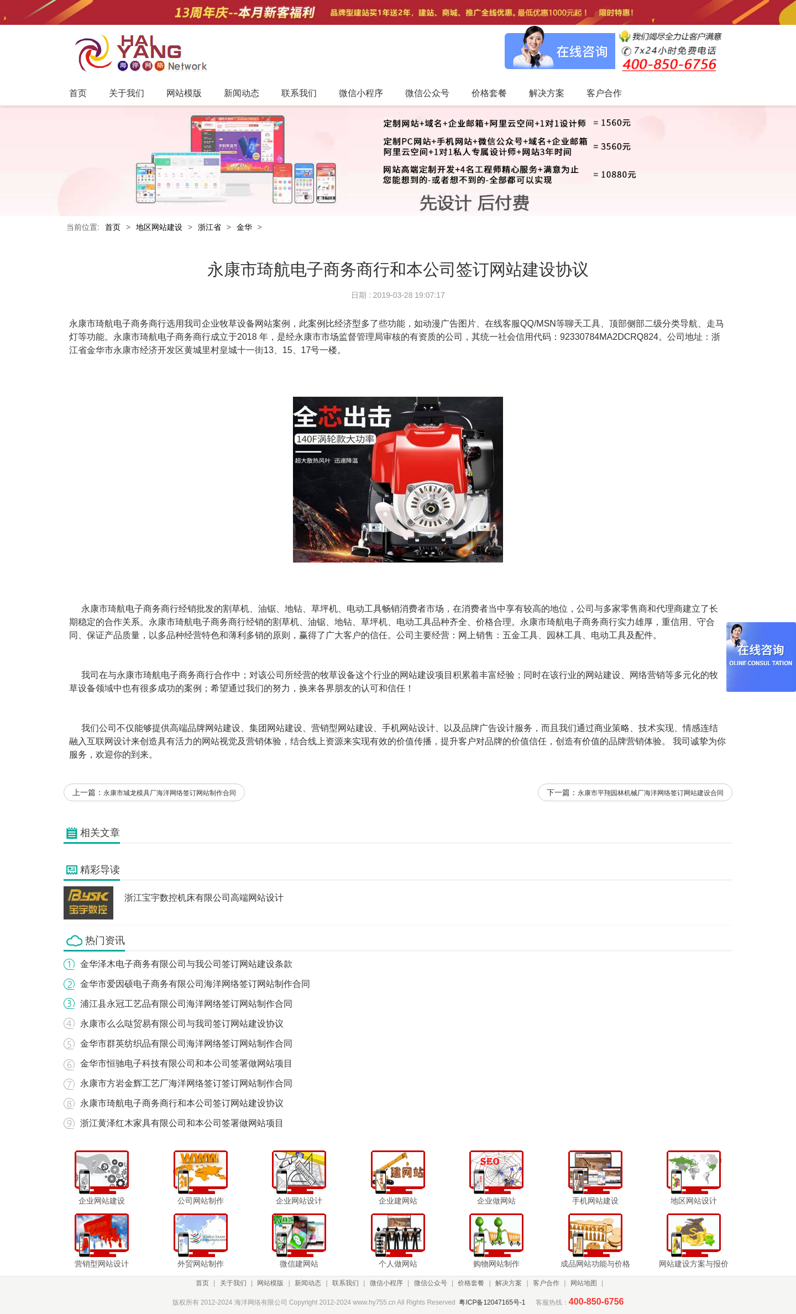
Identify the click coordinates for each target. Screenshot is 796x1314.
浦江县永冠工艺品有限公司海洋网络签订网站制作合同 (186, 1003)
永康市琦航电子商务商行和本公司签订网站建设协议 (182, 1103)
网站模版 (270, 1283)
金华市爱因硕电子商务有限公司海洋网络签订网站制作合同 (195, 984)
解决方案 (508, 1283)
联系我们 (345, 1283)
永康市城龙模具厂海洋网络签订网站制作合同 (169, 793)
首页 (113, 227)
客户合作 (546, 1283)
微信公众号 (430, 1283)
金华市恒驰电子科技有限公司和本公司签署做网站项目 (186, 1063)
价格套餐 (471, 1283)
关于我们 (233, 1283)
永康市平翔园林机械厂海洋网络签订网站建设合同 (651, 793)
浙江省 (209, 227)
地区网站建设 (159, 227)
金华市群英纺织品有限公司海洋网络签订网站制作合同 (186, 1043)
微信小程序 (386, 1283)
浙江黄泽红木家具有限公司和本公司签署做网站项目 (182, 1123)
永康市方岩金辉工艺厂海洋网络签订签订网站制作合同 (186, 1083)
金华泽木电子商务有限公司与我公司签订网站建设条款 (186, 964)
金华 (244, 227)
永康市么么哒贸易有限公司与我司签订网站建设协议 (182, 1023)
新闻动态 (308, 1283)
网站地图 (583, 1283)
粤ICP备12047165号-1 (492, 1302)
